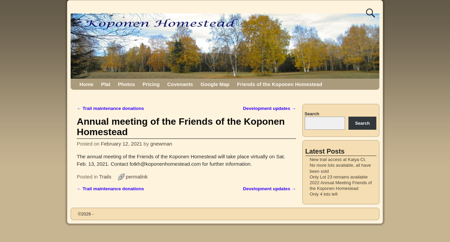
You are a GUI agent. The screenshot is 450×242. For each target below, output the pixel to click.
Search (312, 113)
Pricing (151, 84)
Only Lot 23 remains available (339, 176)
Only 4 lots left (324, 194)
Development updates (269, 108)
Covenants (180, 84)
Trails (105, 176)
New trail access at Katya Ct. (338, 159)
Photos (126, 84)
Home (86, 84)
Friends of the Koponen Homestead (279, 84)
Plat (105, 84)
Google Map (214, 84)
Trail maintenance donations (110, 108)
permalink (137, 176)
